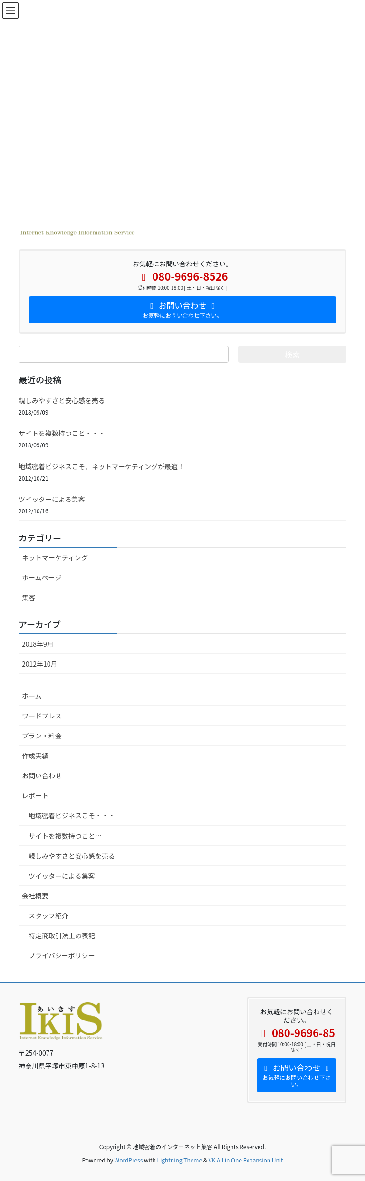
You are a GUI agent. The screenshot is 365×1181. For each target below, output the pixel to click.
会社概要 (35, 895)
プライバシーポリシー (62, 955)
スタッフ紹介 (48, 915)
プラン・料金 (42, 735)
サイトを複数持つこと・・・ (62, 433)
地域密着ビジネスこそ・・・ (72, 815)
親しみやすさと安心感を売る (62, 400)
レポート (35, 795)
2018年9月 (38, 644)
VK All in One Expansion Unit (246, 1160)
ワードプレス (42, 715)
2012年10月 (40, 664)
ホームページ (41, 577)
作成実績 (35, 755)
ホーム (32, 695)
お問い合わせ (42, 775)
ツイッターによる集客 (52, 499)
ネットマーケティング (55, 557)
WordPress (129, 1160)
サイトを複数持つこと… (65, 836)
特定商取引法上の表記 (62, 935)
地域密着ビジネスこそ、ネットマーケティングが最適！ (101, 466)
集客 (28, 597)
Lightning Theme (179, 1160)
